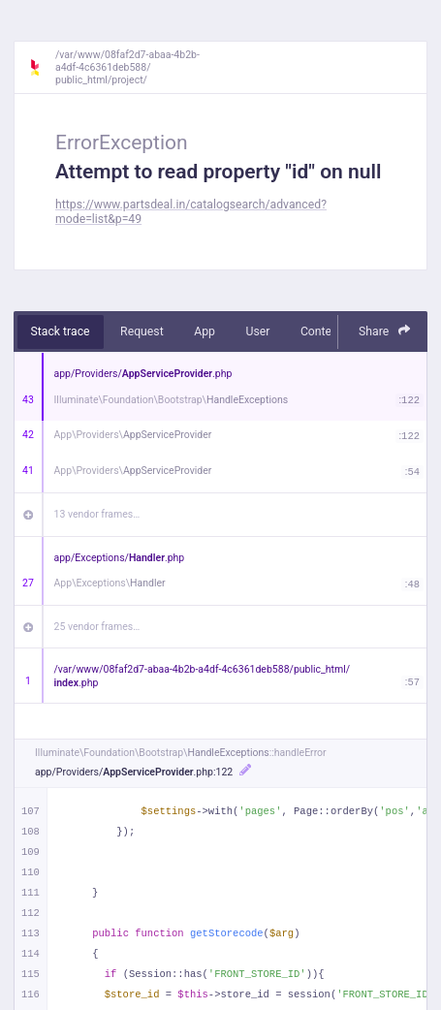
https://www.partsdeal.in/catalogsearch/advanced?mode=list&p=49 (191, 212)
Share (385, 331)
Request (142, 331)
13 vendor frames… (97, 514)
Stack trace (60, 331)
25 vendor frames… (97, 626)
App (204, 331)
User (257, 331)
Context (320, 331)
